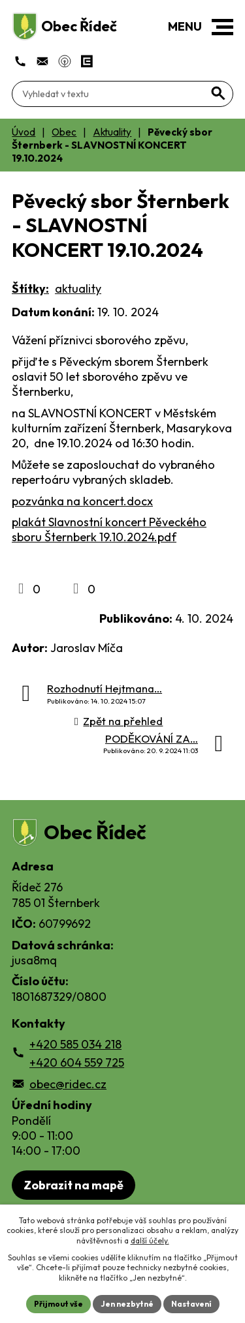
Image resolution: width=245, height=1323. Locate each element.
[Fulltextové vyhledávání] (122, 94)
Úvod (23, 132)
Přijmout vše (58, 1304)
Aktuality (112, 132)
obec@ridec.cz (67, 1084)
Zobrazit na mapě (73, 1185)
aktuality (78, 288)
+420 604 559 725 (76, 1062)
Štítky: (30, 288)
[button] (222, 27)
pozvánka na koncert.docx (82, 501)
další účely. (150, 1240)
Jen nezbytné (127, 1304)
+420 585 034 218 (75, 1044)
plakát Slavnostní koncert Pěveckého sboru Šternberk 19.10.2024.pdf (109, 529)
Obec (64, 132)
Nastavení (191, 1304)
